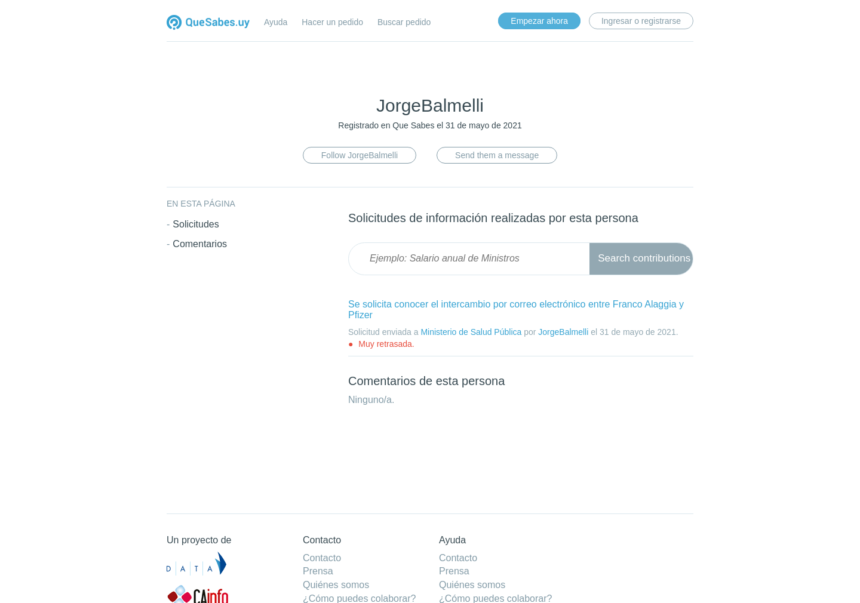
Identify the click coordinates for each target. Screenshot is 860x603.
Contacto (322, 558)
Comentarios (200, 241)
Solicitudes (196, 221)
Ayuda (275, 22)
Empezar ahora (539, 21)
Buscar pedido (404, 22)
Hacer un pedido (332, 22)
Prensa (318, 571)
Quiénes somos (336, 585)
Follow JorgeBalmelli (359, 154)
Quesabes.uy (208, 23)
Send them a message (497, 154)
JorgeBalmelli (563, 329)
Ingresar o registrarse (641, 21)
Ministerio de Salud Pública (470, 329)
